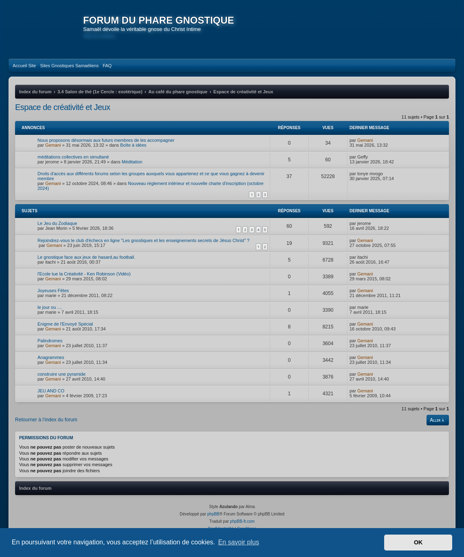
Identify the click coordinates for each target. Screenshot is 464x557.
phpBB (213, 519)
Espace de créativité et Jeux (62, 112)
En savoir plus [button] (238, 542)
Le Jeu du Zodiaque (57, 229)
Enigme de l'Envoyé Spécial (65, 330)
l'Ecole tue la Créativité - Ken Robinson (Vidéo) (84, 279)
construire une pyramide (61, 380)
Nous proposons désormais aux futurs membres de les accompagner (105, 145)
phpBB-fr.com (242, 527)
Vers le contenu (100, 35)
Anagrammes (50, 363)
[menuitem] (24, 71)
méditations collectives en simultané (73, 162)
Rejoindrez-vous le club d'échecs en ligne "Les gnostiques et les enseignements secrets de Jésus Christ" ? (143, 246)
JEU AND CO (50, 396)
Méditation (132, 167)
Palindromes (49, 346)
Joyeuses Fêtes (53, 296)
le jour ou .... (49, 313)
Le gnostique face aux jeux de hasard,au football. (86, 263)
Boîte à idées (133, 150)
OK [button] (418, 542)
